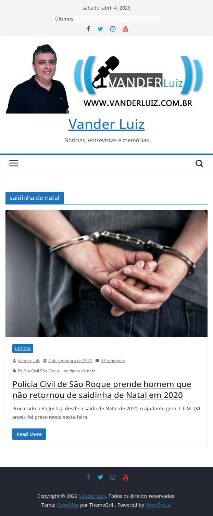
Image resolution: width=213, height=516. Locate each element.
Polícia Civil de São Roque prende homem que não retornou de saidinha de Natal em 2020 (101, 389)
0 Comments (110, 360)
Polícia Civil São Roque (39, 371)
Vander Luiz (106, 123)
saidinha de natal (80, 371)
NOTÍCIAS (22, 348)
